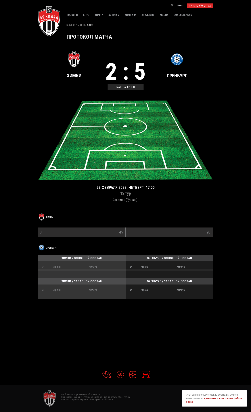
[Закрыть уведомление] (244, 393)
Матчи (81, 24)
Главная (70, 24)
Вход (180, 5)
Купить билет (200, 5)
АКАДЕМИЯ (148, 14)
